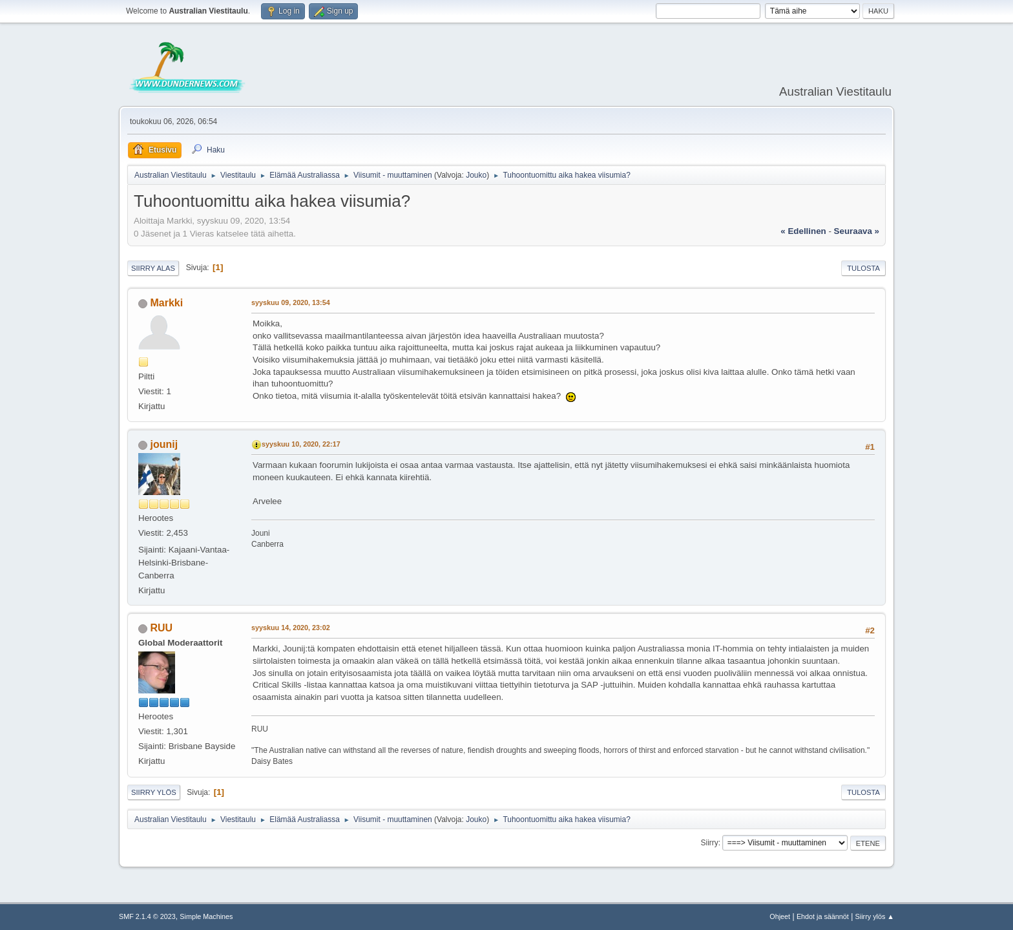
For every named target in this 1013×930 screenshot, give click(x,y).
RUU (161, 627)
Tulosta (863, 268)
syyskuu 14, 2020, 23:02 (290, 627)
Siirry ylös (153, 792)
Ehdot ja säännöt (823, 916)
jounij (164, 444)
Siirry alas (153, 268)
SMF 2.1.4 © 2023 (147, 916)
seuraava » (856, 231)
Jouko (476, 175)
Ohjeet (779, 916)
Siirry (709, 842)
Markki (166, 302)
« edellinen (803, 231)
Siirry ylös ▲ (874, 916)
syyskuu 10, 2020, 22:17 (301, 444)
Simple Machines (206, 916)
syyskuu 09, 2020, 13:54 (290, 302)
